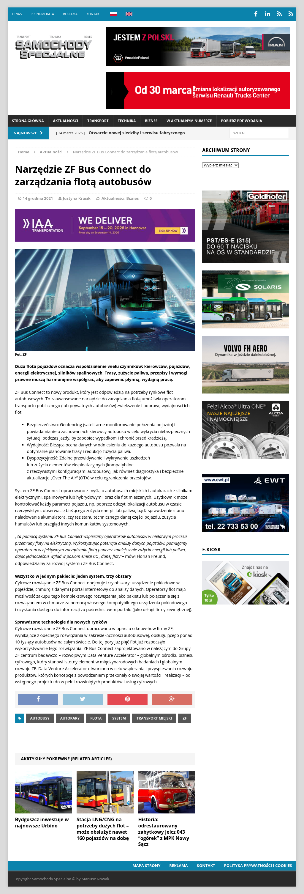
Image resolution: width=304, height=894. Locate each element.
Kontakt (93, 14)
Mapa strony (146, 865)
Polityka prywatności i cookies (258, 865)
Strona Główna (28, 120)
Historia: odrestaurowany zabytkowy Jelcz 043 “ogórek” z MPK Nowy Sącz (163, 831)
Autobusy (40, 718)
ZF (185, 718)
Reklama (70, 14)
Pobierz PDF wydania (241, 120)
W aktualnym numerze (189, 120)
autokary (70, 718)
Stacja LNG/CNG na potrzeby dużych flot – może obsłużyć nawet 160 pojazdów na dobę (103, 828)
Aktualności (65, 120)
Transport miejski (154, 718)
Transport (97, 120)
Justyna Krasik (77, 198)
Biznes (151, 120)
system (119, 718)
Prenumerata (42, 14)
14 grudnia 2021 (38, 198)
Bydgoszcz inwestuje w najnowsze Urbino (42, 822)
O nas (17, 14)
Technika (127, 120)
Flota (96, 718)
